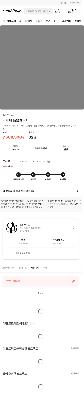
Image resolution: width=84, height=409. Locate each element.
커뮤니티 (35, 267)
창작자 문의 (23, 253)
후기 (45, 267)
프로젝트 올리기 (58, 11)
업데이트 (23, 267)
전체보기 (75, 348)
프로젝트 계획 (8, 267)
